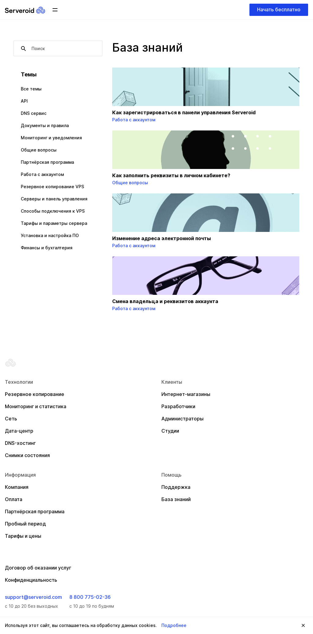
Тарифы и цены (23, 536)
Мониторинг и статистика (35, 406)
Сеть (11, 419)
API (24, 101)
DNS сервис (33, 113)
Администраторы (182, 419)
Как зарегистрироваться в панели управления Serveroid (184, 112)
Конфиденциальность (31, 580)
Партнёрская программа (47, 162)
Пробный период (25, 524)
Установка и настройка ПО (50, 235)
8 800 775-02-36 (90, 597)
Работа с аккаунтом (42, 174)
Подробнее (173, 625)
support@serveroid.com (33, 597)
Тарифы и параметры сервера (54, 223)
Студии (170, 431)
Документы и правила (45, 125)
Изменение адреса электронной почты (161, 238)
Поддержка (175, 487)
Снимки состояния (27, 455)
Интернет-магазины (185, 394)
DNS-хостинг (20, 443)
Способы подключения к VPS (53, 211)
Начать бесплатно (278, 9)
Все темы (31, 88)
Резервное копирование (34, 394)
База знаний (176, 499)
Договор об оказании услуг (38, 568)
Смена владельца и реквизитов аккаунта (165, 301)
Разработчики (178, 406)
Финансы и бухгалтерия (46, 247)
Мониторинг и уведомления (51, 137)
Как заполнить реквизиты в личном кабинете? (171, 175)
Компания (16, 487)
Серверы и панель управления (54, 198)
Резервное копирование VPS (52, 186)
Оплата (13, 499)
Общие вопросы (39, 149)
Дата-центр (19, 431)
